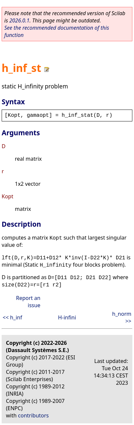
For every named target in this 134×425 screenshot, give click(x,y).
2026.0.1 (19, 20)
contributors (33, 415)
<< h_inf (12, 317)
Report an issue (28, 301)
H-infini (67, 317)
